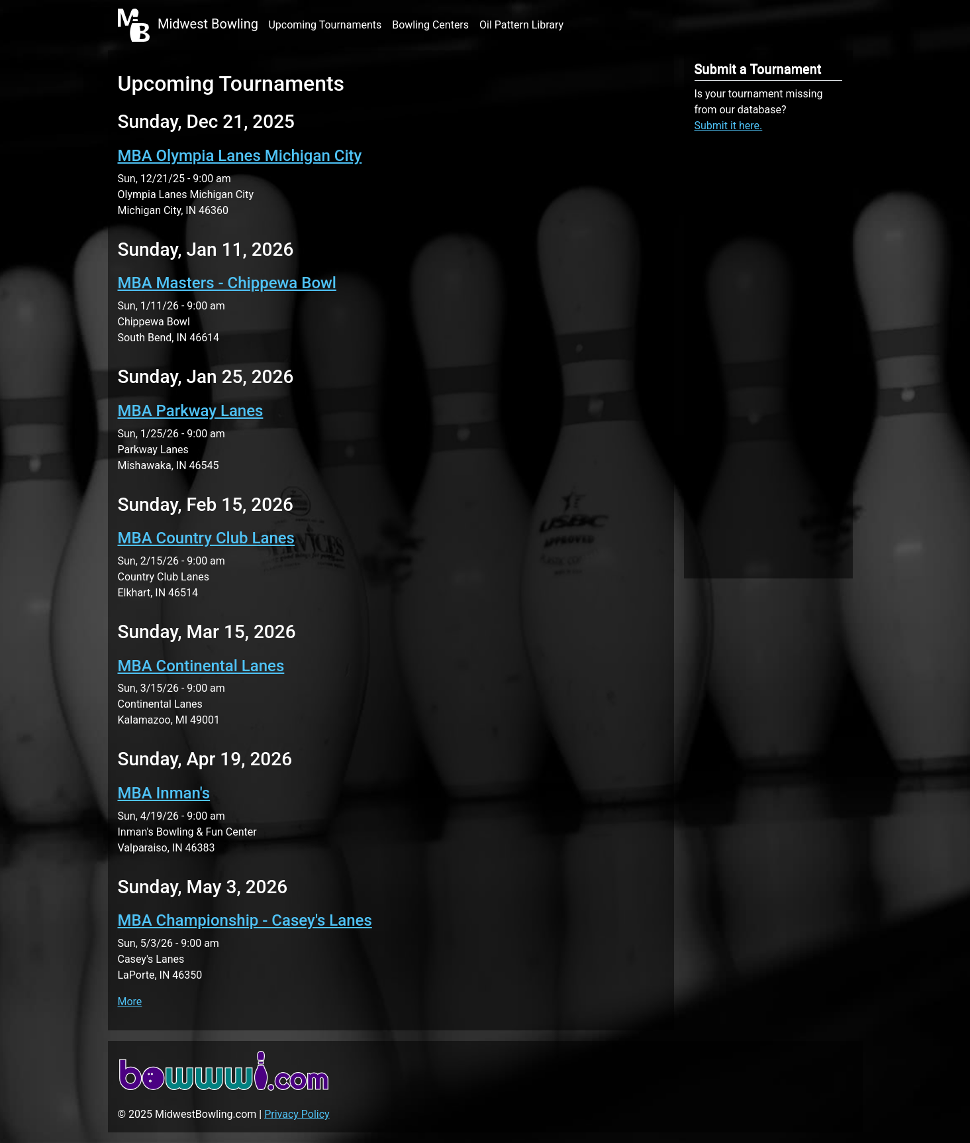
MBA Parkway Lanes (191, 411)
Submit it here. (729, 125)
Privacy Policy (297, 1114)
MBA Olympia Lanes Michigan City (240, 155)
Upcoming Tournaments (324, 25)
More (130, 1001)
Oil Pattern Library (521, 25)
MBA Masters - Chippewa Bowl (227, 283)
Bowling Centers (430, 25)
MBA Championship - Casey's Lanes (245, 920)
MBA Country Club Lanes (206, 538)
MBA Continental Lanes (201, 666)
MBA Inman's (164, 793)
